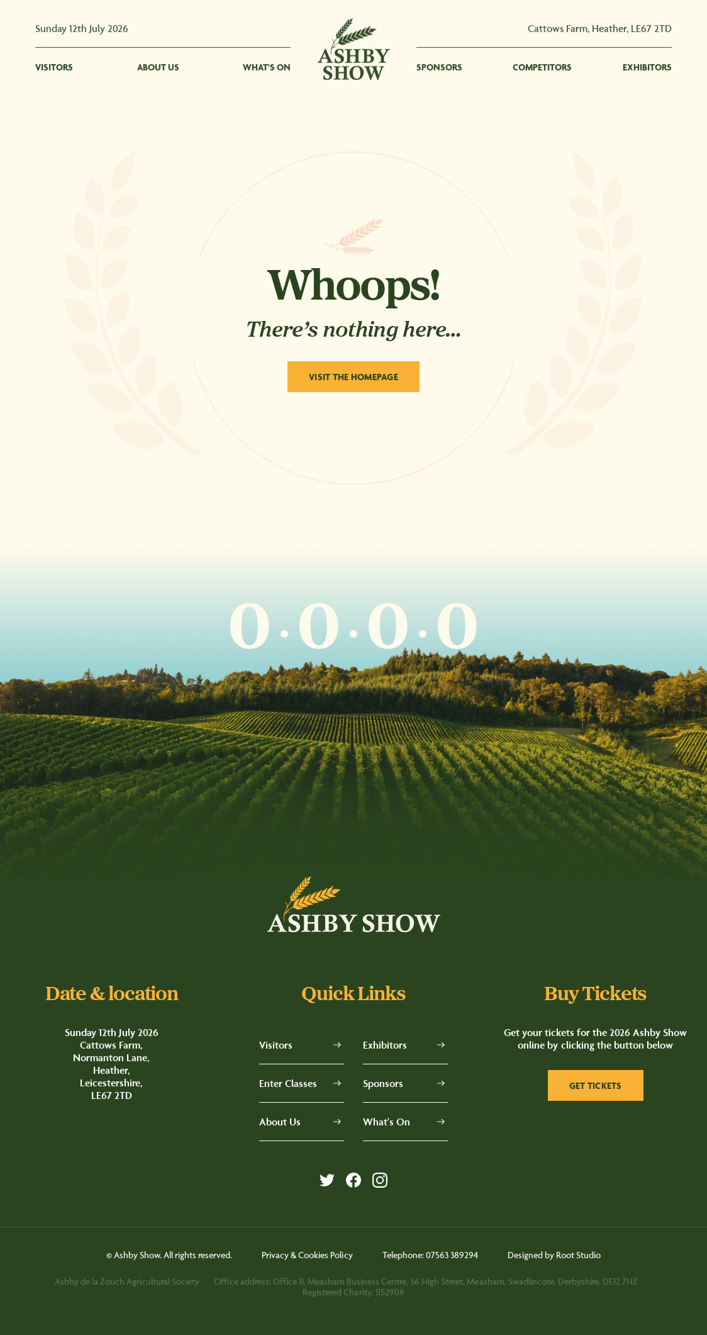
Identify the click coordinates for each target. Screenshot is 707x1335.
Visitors (275, 1045)
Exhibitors (385, 1045)
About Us (280, 1121)
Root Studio (578, 1254)
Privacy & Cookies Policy (307, 1254)
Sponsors (383, 1083)
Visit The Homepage (353, 377)
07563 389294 (452, 1254)
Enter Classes (288, 1083)
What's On (386, 1121)
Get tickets (595, 1085)
